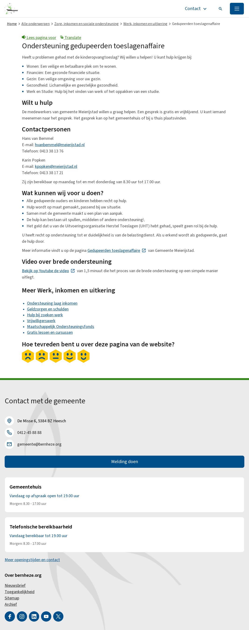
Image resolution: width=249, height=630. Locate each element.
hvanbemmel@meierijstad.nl (60, 145)
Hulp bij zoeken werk (45, 315)
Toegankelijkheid (20, 592)
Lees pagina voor (39, 38)
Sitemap (12, 598)
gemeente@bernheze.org (39, 444)
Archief (11, 604)
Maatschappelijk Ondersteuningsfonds (60, 327)
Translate (70, 38)
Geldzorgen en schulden (48, 309)
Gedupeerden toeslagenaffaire (116, 250)
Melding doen (124, 461)
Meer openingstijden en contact (32, 560)
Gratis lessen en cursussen (50, 332)
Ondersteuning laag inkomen (52, 303)
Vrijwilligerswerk (41, 321)
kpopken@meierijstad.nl (56, 166)
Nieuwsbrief (15, 585)
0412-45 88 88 (29, 433)
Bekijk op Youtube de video (48, 271)
